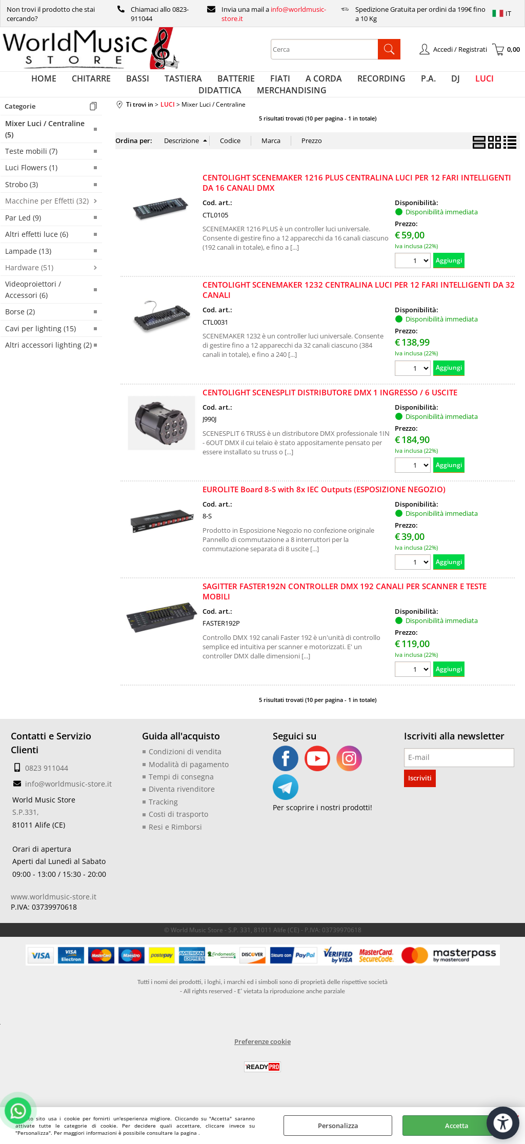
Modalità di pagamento (184, 784)
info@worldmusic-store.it (63, 804)
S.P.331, (23, 832)
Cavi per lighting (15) (40, 349)
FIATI (254, 83)
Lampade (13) (28, 271)
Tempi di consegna (177, 795)
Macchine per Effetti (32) (47, 221)
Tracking (161, 820)
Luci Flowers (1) (31, 188)
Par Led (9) (23, 238)
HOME (42, 83)
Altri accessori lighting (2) (48, 365)
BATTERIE (214, 83)
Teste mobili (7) (31, 171)
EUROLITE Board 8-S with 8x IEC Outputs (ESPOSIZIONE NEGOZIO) (324, 510)
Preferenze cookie (262, 1057)
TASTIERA (167, 83)
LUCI (432, 83)
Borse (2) (20, 332)
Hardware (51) (29, 288)
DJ (408, 83)
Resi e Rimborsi (172, 844)
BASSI (126, 83)
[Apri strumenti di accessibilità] (498, 1107)
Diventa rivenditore (178, 808)
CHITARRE (85, 83)
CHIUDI (516, 1117)
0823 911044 (44, 788)
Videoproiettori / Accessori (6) (33, 309)
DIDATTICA (473, 83)
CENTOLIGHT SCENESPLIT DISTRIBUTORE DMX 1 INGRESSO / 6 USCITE (330, 412)
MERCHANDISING (262, 105)
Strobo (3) (21, 205)
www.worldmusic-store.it (49, 912)
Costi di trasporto (175, 832)
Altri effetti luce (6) (36, 254)
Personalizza (338, 1125)
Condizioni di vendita (181, 771)
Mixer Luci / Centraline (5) (45, 149)
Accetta (457, 1125)
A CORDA (292, 83)
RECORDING (344, 83)
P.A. (386, 83)
